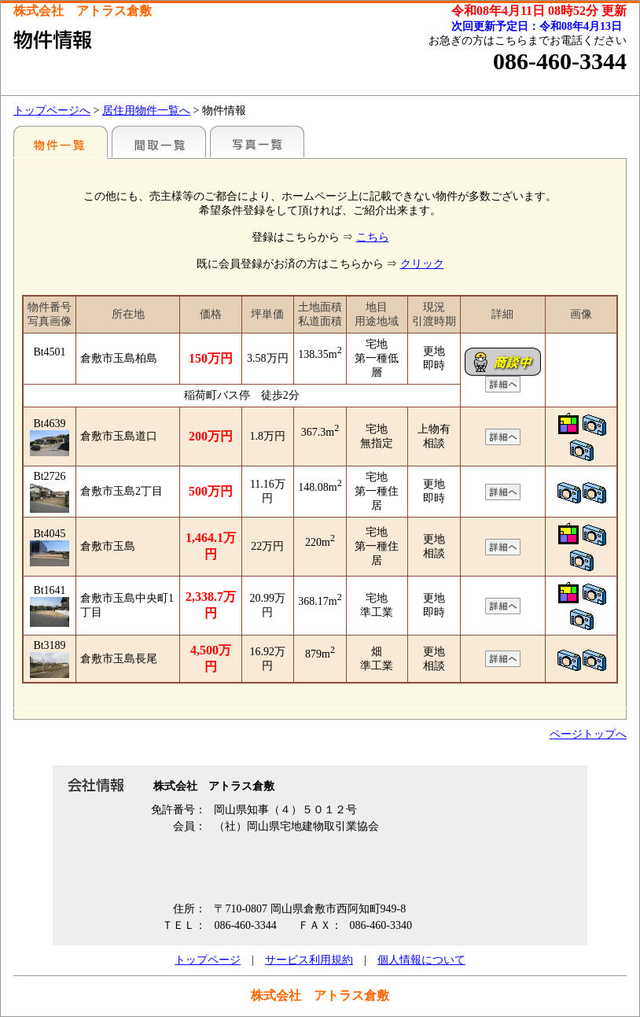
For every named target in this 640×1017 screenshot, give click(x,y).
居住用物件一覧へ (146, 110)
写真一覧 (257, 141)
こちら (372, 237)
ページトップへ (588, 734)
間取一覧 (159, 141)
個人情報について (421, 960)
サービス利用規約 (309, 960)
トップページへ (51, 110)
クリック (422, 264)
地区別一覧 (60, 141)
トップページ (208, 960)
